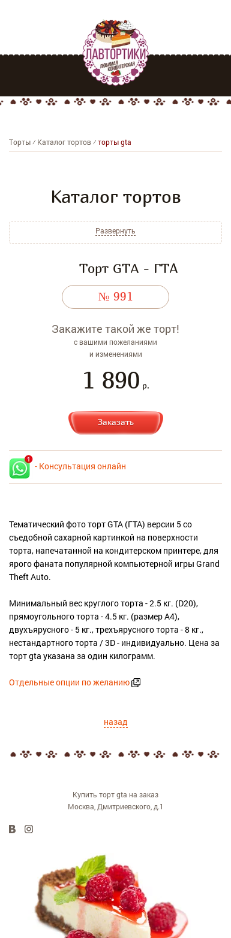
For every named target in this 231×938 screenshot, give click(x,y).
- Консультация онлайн (67, 466)
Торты (20, 142)
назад (116, 721)
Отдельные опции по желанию (69, 682)
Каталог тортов (64, 142)
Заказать (116, 422)
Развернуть (115, 230)
